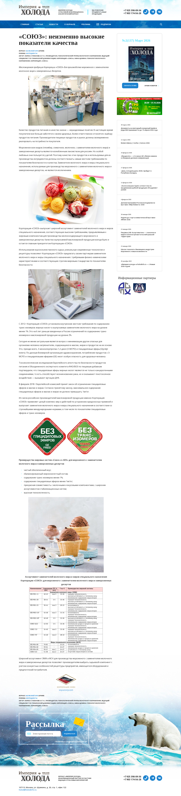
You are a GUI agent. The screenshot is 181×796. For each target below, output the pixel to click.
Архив (151, 86)
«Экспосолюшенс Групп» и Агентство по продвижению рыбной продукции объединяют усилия (139, 188)
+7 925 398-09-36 (132, 10)
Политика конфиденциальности (71, 741)
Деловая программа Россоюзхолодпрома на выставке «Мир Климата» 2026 (138, 204)
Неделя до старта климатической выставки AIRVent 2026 (138, 219)
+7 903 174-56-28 (132, 13)
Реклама (85, 24)
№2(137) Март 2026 (136, 40)
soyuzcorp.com (66, 690)
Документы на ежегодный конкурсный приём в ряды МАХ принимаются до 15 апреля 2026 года (139, 129)
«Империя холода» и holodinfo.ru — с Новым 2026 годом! (138, 265)
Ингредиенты (31, 53)
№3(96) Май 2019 (32, 51)
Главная (25, 24)
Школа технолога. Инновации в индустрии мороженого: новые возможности (137, 250)
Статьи (39, 24)
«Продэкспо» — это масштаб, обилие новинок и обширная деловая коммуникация (139, 157)
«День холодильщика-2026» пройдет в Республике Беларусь (136, 172)
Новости (53, 24)
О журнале (69, 24)
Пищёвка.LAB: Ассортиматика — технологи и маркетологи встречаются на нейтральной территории (138, 235)
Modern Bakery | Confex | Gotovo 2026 (135, 143)
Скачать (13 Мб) (130, 85)
